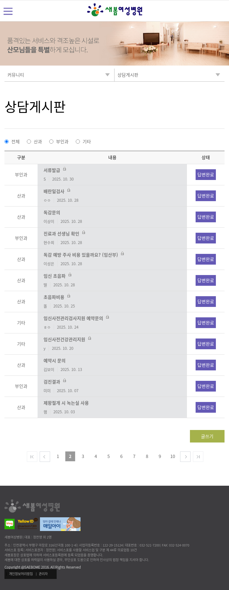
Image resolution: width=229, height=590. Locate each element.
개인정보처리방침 (21, 574)
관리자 (43, 574)
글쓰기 (207, 436)
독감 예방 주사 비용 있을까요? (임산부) (112, 259)
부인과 (62, 141)
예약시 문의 (112, 365)
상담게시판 (35, 106)
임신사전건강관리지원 (112, 343)
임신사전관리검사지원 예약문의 (112, 322)
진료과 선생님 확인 (112, 238)
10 (172, 456)
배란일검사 (112, 195)
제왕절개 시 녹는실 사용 (112, 407)
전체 (15, 141)
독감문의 (112, 216)
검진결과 (112, 386)
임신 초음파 (112, 280)
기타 (87, 141)
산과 (38, 141)
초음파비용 (112, 301)
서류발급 (112, 174)
